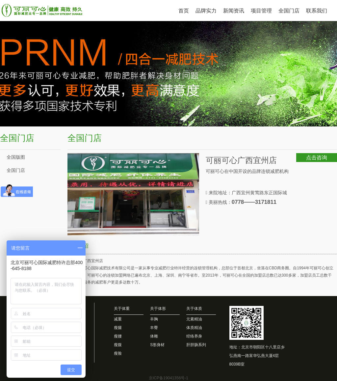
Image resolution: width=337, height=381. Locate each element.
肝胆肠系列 (196, 344)
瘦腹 (118, 344)
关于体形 (158, 308)
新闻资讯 (233, 11)
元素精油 (194, 319)
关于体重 (122, 308)
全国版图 (16, 157)
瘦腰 (118, 336)
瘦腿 (118, 327)
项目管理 (261, 11)
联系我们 (316, 11)
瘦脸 (118, 353)
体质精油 (194, 327)
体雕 (154, 336)
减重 (118, 319)
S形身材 (157, 344)
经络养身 (194, 336)
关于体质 (194, 308)
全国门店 (288, 11)
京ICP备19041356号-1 (168, 378)
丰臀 (154, 327)
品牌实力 (206, 11)
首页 (183, 11)
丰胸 (154, 319)
